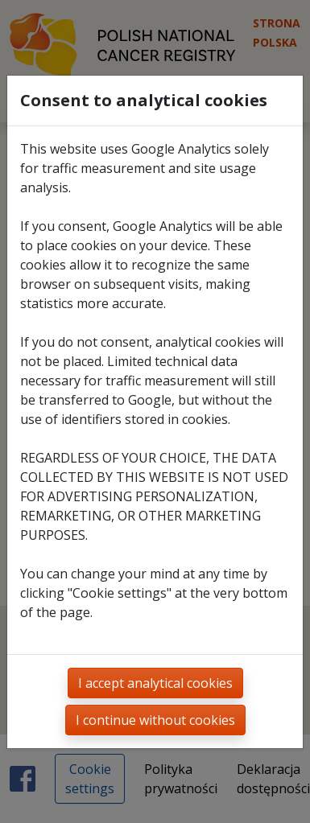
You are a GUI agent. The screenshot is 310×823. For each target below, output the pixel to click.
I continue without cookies (155, 720)
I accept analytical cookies (155, 683)
